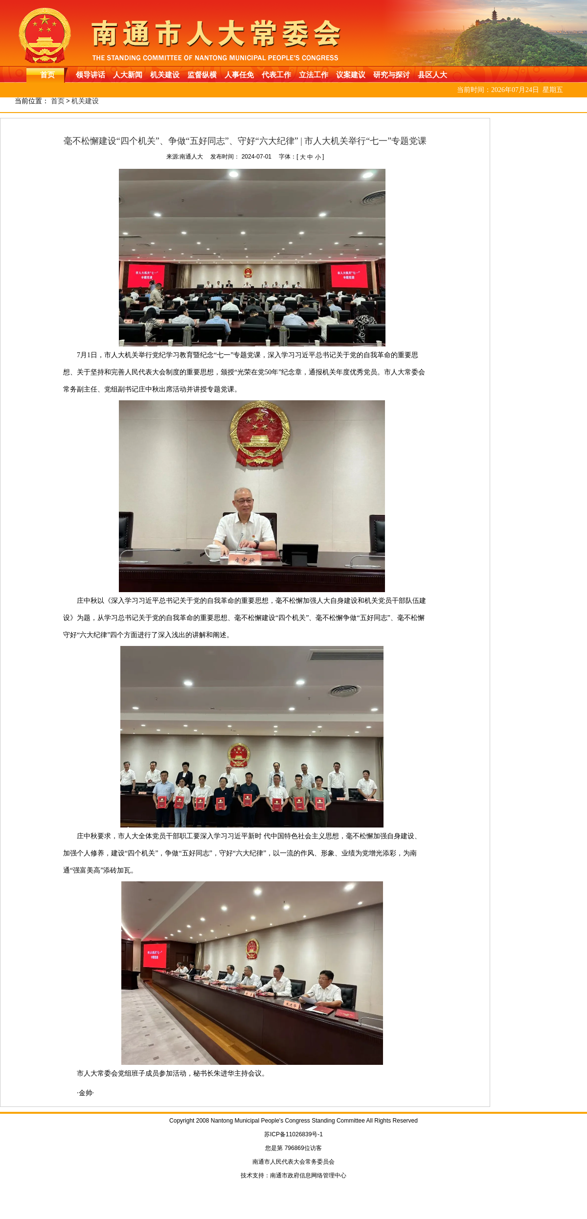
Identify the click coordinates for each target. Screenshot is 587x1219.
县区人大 (432, 75)
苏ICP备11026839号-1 (293, 1134)
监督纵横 (202, 75)
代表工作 (276, 75)
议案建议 (350, 75)
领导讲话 (90, 75)
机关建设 (165, 75)
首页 (47, 75)
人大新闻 (127, 75)
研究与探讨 (391, 75)
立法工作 (313, 75)
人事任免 (239, 75)
